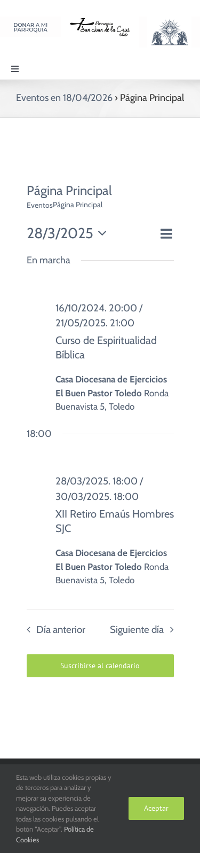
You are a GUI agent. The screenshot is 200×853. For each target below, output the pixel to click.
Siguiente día (137, 629)
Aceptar (156, 808)
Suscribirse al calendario (100, 665)
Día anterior (60, 629)
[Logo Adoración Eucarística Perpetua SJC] (169, 20)
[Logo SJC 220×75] (100, 20)
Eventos (40, 205)
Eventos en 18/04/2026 (64, 98)
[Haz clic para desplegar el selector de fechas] (70, 234)
